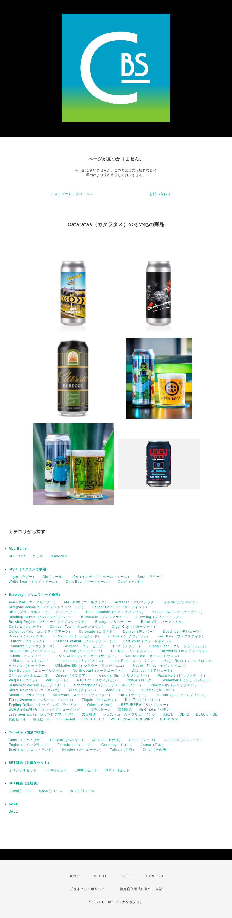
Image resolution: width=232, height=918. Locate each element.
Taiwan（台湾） (123, 750)
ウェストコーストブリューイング (129, 714)
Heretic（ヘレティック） (84, 651)
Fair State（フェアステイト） (181, 636)
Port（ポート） (58, 680)
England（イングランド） (30, 745)
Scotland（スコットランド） (32, 750)
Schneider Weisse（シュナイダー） (38, 685)
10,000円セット (117, 770)
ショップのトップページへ (72, 194)
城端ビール (41, 719)
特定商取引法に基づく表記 (141, 889)
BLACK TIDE (207, 714)
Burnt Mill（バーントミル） (163, 622)
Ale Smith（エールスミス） (86, 602)
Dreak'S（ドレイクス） (28, 636)
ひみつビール (101, 709)
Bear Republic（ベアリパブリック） (115, 612)
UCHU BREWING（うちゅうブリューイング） (46, 709)
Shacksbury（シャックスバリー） (177, 685)
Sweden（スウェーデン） (82, 750)
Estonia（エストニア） (76, 745)
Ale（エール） (54, 577)
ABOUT (100, 876)
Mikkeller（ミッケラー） (29, 666)
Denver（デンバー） (139, 631)
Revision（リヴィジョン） (98, 680)
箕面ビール (17, 719)
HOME (73, 876)
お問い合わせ (160, 194)
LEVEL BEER (93, 719)
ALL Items (18, 548)
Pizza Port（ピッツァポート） (182, 675)
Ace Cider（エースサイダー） (33, 602)
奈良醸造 (89, 714)
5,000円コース (50, 791)
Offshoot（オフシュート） (152, 670)
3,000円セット (55, 770)
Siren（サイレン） (83, 690)
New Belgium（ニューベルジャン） (37, 670)
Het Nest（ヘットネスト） (132, 651)
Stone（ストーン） (119, 690)
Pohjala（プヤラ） (24, 680)
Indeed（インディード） (29, 656)
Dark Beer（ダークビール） (88, 582)
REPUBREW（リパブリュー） (145, 705)
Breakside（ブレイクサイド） (105, 617)
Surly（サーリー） (133, 695)
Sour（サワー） (150, 577)
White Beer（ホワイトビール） (34, 582)
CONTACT (155, 876)
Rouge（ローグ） (140, 680)
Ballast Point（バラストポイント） (120, 607)
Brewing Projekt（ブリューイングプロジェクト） (48, 622)
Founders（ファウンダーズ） (32, 646)
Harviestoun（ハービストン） (33, 651)
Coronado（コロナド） (97, 631)
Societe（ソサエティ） (27, 695)
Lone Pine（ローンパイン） (134, 661)
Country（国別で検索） (28, 732)
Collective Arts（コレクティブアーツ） (40, 631)
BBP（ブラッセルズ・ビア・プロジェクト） (44, 612)
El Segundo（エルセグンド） (77, 636)
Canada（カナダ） (107, 740)
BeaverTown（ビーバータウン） (178, 612)
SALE (13, 804)
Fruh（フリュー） (127, 646)
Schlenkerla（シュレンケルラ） (188, 680)
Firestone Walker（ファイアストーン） (85, 641)
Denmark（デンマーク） (184, 740)
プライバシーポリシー (87, 889)
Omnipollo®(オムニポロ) (29, 675)
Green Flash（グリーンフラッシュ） (178, 646)
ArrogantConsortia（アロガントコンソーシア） (47, 607)
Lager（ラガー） (22, 577)
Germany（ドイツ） (117, 745)
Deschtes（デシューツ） (183, 631)
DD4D (184, 714)
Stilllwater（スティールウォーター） (82, 695)
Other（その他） (131, 582)
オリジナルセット (23, 770)
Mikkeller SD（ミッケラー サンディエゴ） (90, 666)
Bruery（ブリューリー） (114, 622)
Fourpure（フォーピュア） (85, 646)
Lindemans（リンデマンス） (81, 661)
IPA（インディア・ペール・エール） (101, 577)
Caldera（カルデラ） (26, 627)
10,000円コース (82, 791)
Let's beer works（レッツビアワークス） (42, 714)
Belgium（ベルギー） (67, 740)
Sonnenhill (58, 556)
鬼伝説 (167, 714)
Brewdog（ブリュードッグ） (159, 617)
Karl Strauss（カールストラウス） (153, 656)
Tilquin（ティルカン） (100, 700)
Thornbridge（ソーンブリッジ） (181, 695)
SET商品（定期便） (24, 783)
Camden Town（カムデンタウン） (77, 627)
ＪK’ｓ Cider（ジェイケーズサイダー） (86, 656)
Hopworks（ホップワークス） (185, 651)
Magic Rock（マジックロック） (189, 661)
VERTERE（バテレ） (156, 709)
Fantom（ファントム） (27, 641)
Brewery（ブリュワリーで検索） (35, 595)
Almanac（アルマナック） (136, 602)
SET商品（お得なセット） (30, 763)
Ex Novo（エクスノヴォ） (129, 636)
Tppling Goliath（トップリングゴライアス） (45, 705)
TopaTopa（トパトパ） (143, 700)
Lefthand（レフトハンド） (30, 661)
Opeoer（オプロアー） (74, 675)
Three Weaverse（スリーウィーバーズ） (42, 700)
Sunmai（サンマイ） (159, 690)
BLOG (126, 876)
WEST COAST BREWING (132, 719)
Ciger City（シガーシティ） (134, 627)
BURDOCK (169, 719)
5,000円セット (85, 770)
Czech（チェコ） (143, 740)
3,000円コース (20, 791)
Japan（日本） (153, 745)
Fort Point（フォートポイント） (149, 641)
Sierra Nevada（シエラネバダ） (35, 690)
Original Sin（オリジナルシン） (125, 675)
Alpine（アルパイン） (182, 602)
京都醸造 (125, 709)
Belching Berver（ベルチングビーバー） (42, 617)
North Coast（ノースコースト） (99, 670)
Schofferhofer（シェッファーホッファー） (108, 685)
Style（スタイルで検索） (29, 569)
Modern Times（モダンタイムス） (160, 666)
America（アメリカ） (26, 740)
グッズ (37, 556)
